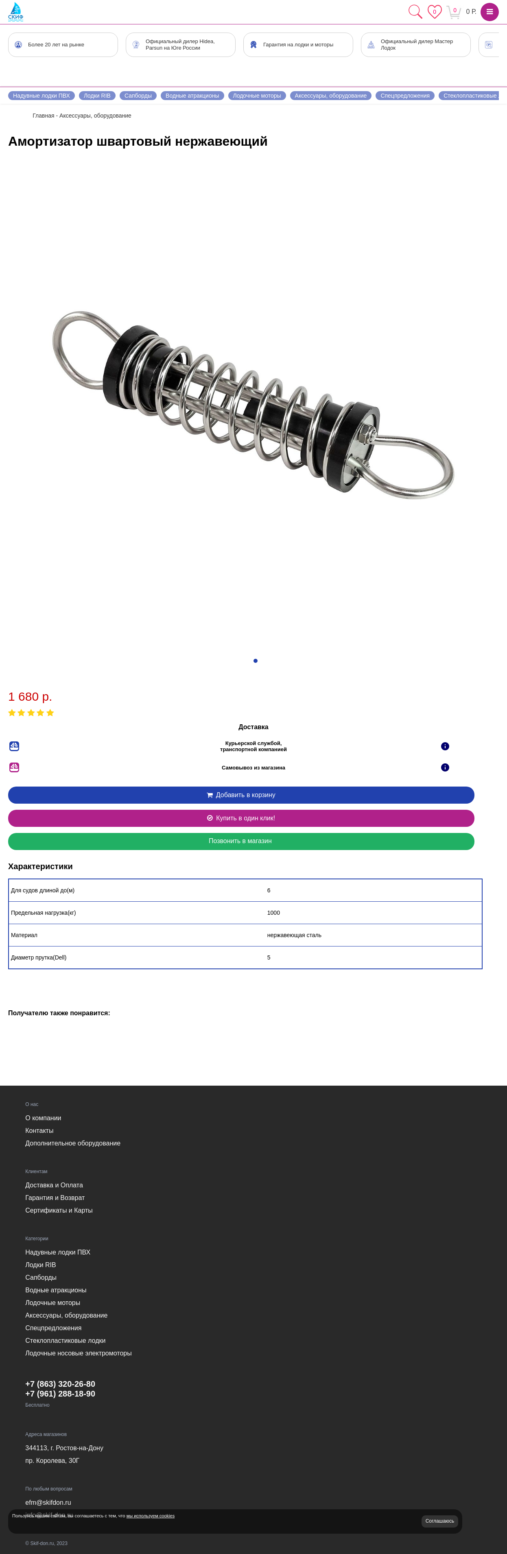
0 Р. (471, 11)
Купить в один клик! (240, 818)
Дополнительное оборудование (72, 1143)
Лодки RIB (97, 95)
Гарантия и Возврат (55, 1197)
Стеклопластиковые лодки (65, 1340)
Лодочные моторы (257, 95)
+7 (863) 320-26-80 (60, 1383)
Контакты (39, 1130)
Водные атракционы (192, 95)
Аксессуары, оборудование (331, 95)
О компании (43, 1118)
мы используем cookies (151, 1515)
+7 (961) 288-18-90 (60, 1393)
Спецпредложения (405, 95)
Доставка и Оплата (54, 1185)
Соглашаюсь (440, 1521)
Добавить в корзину (240, 794)
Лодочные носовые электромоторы (78, 1353)
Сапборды (138, 95)
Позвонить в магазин (240, 840)
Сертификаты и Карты (59, 1210)
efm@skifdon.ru (48, 1502)
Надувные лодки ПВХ (41, 95)
